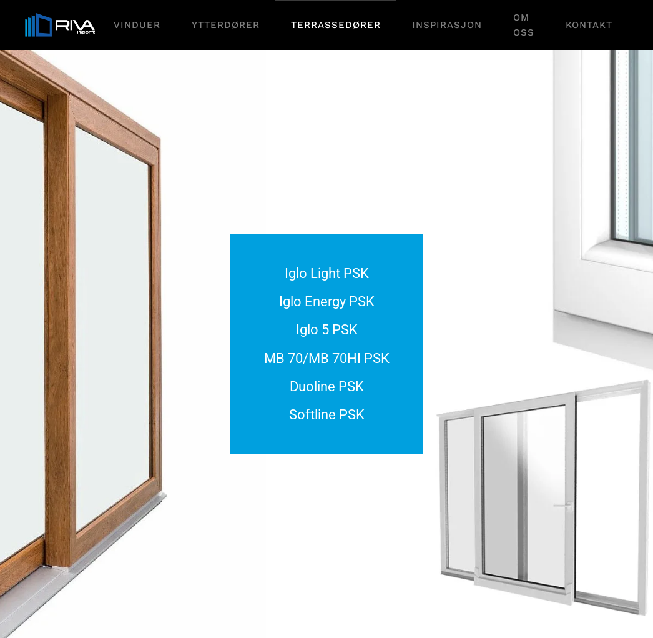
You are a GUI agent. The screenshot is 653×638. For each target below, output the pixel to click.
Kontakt (589, 25)
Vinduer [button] (137, 25)
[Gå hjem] (61, 25)
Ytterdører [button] (226, 25)
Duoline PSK (327, 386)
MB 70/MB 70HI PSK (327, 358)
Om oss (523, 25)
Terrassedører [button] (336, 25)
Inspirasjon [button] (447, 25)
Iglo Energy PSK (327, 301)
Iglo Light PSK (327, 273)
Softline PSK (327, 414)
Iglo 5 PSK (327, 329)
